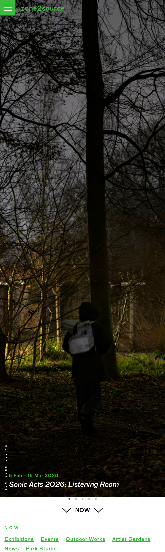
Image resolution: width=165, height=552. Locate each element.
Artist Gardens (131, 539)
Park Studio (41, 549)
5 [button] (96, 499)
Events (50, 539)
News (11, 549)
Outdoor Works (85, 539)
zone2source (43, 9)
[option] (82, 248)
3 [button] (82, 499)
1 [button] (69, 499)
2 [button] (76, 499)
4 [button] (89, 499)
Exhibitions (19, 539)
